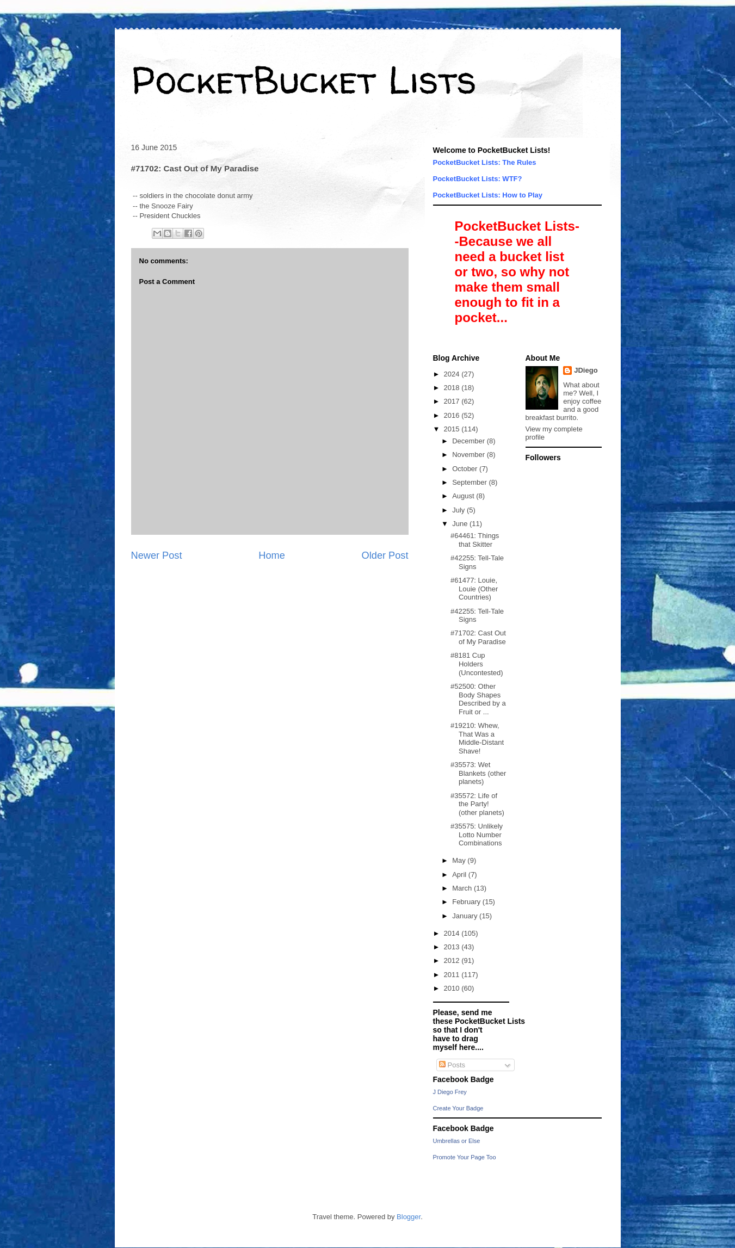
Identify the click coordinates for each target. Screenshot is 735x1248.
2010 (453, 988)
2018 (453, 388)
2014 (453, 933)
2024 (453, 374)
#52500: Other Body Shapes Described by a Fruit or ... (478, 699)
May (459, 860)
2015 (453, 429)
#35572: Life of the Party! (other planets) (477, 804)
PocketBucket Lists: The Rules (484, 162)
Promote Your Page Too (464, 1157)
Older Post (385, 555)
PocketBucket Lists (304, 79)
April (460, 874)
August (464, 496)
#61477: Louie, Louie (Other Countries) (474, 588)
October (465, 469)
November (469, 454)
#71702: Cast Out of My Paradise (478, 637)
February (467, 902)
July (459, 510)
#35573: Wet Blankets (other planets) (478, 773)
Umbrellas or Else (456, 1141)
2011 (453, 975)
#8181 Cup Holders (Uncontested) (476, 663)
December (469, 441)
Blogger (409, 1217)
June (461, 524)
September (470, 482)
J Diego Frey (450, 1092)
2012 (453, 960)
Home (271, 555)
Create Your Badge (458, 1108)
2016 (453, 415)
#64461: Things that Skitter (474, 540)
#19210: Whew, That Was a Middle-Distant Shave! (477, 738)
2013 (453, 947)
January (465, 916)
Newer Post (156, 555)
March (463, 888)
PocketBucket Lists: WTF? (477, 179)
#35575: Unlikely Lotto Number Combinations (476, 834)
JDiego (585, 370)
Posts (452, 1065)
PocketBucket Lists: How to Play (488, 195)
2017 (453, 401)
